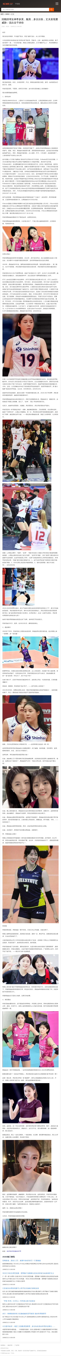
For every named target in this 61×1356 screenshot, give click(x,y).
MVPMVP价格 (11, 1251)
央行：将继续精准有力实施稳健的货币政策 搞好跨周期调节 (24, 1313)
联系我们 (3, 1345)
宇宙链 (12, 1353)
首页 (2, 14)
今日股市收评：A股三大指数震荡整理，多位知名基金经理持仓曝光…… (28, 1326)
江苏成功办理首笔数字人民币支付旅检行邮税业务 (20, 1288)
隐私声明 (10, 1345)
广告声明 (16, 1345)
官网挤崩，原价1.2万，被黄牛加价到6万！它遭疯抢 (21, 1260)
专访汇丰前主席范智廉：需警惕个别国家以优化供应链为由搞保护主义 (28, 1273)
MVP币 (18, 1251)
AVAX (7, 14)
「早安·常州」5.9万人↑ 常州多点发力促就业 (18, 1301)
